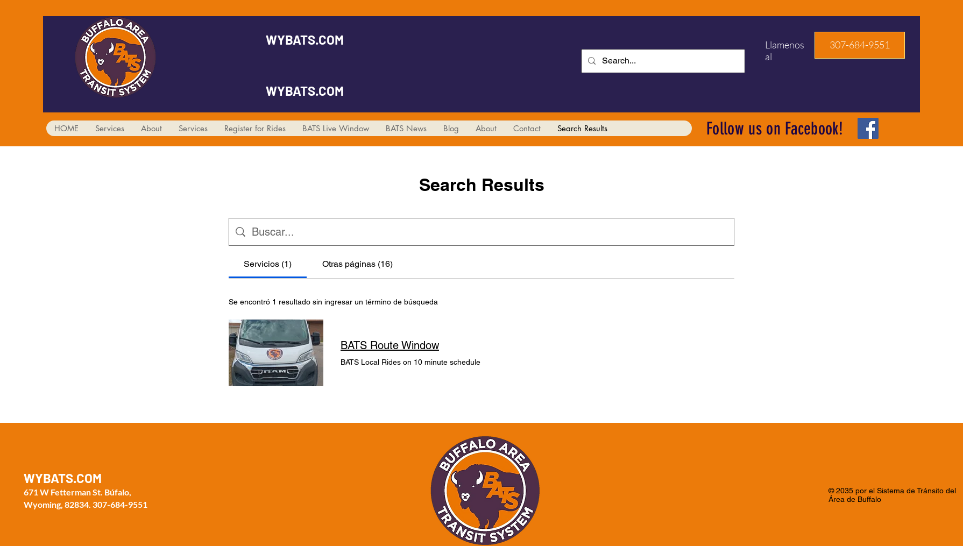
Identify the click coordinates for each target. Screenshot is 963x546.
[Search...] (662, 61)
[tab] (268, 264)
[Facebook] (868, 128)
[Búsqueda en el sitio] (489, 231)
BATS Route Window (390, 345)
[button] (860, 45)
